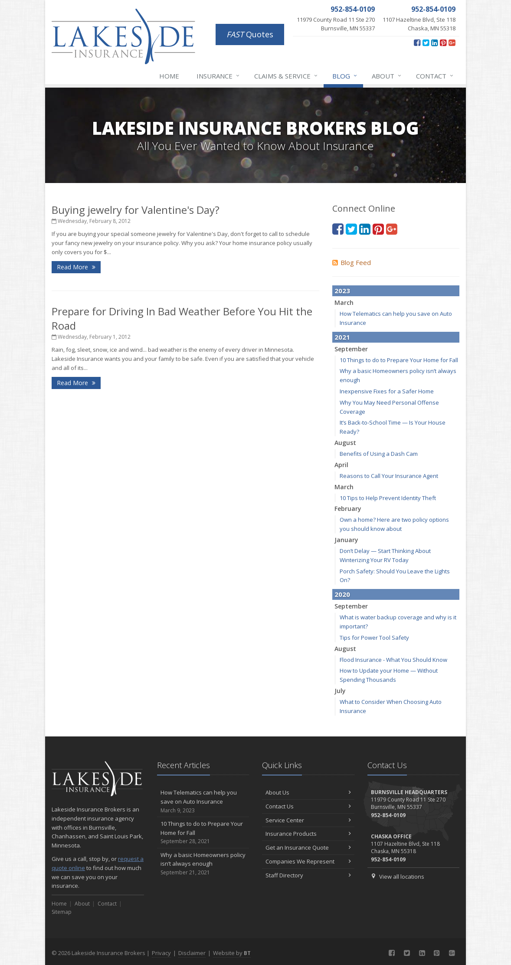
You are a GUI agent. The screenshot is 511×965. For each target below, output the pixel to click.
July (340, 691)
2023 (342, 290)
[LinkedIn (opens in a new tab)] (434, 42)
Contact (435, 76)
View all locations (401, 876)
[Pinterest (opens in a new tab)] (443, 42)
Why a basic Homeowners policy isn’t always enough (203, 864)
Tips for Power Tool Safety (374, 637)
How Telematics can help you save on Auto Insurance (203, 801)
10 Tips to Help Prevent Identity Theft (388, 498)
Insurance (218, 76)
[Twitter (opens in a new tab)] (426, 42)
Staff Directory (308, 875)
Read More (76, 267)
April (341, 465)
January (346, 540)
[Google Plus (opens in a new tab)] (452, 42)
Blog (345, 76)
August (345, 442)
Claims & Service (286, 76)
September (351, 349)
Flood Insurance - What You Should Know (393, 660)
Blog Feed (351, 262)
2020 (342, 594)
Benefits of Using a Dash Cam (379, 454)
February (347, 508)
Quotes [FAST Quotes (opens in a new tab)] (249, 34)
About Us (308, 792)
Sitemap (62, 912)
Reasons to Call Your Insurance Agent (389, 476)
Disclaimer (192, 953)
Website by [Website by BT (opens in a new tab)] (232, 953)
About (387, 76)
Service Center (308, 820)
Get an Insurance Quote (308, 847)
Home (169, 76)
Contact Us (308, 806)
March (344, 302)
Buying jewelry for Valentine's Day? (135, 210)
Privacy (161, 953)
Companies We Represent (308, 861)
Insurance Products (308, 833)
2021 (342, 337)
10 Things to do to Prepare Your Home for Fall (399, 360)
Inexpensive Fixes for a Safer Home (387, 391)
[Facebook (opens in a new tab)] (417, 42)
